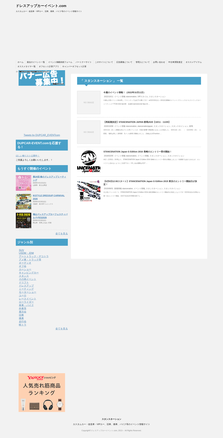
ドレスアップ (26, 285)
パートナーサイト (84, 62)
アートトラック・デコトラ (34, 256)
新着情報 (118, 188)
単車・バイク (26, 305)
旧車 (21, 315)
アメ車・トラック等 (30, 259)
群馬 (191, 126)
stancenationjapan (145, 126)
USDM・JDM (26, 253)
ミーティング (26, 289)
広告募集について (124, 62)
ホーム (20, 62)
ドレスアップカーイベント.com (41, 6)
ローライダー (26, 302)
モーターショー (27, 292)
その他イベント (27, 279)
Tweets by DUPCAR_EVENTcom (42, 135)
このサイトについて (104, 62)
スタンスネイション (179, 126)
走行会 (22, 321)
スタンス (24, 276)
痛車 (21, 318)
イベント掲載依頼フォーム (60, 62)
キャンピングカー (29, 272)
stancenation (131, 97)
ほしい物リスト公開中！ (28, 155)
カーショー (25, 269)
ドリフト (24, 282)
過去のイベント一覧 (36, 62)
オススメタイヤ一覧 (26, 66)
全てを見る (61, 233)
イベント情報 (119, 97)
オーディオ (25, 263)
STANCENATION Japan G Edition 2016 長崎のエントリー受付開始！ (137, 151)
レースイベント (27, 298)
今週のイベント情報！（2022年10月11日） (124, 92)
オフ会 (22, 266)
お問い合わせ (159, 62)
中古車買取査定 (175, 62)
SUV (21, 250)
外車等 (22, 308)
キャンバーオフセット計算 (74, 66)
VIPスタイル (143, 97)
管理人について (143, 62)
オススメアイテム (194, 62)
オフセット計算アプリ (49, 66)
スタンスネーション (157, 97)
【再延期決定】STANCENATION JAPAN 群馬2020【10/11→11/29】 (137, 122)
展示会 (22, 311)
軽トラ (22, 324)
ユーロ (22, 295)
